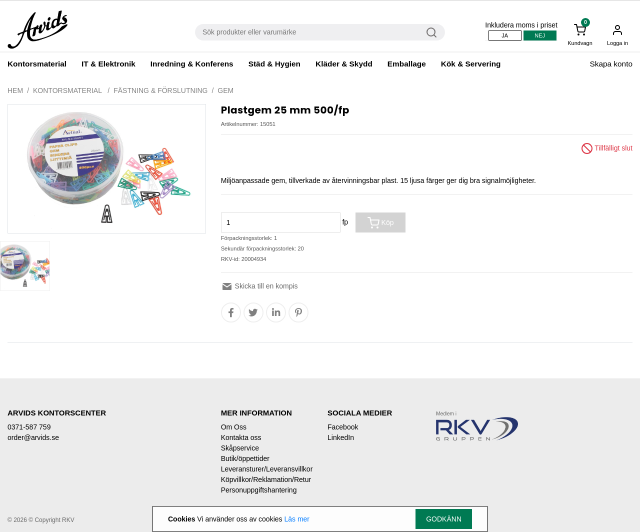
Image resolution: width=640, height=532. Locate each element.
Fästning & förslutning (161, 90)
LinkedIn (341, 438)
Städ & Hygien (274, 64)
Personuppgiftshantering (259, 490)
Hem (15, 90)
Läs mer (297, 519)
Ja (505, 35)
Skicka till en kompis (259, 286)
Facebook (343, 427)
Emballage (407, 64)
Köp (381, 223)
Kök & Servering (471, 64)
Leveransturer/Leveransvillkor (266, 469)
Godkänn (444, 519)
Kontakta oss (241, 438)
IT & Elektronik (109, 64)
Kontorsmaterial (37, 64)
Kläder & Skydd (344, 64)
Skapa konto (611, 64)
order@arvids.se (33, 438)
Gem (226, 90)
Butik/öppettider (245, 458)
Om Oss (233, 427)
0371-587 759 (29, 427)
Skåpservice (240, 448)
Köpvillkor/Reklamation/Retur (266, 480)
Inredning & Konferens (192, 64)
